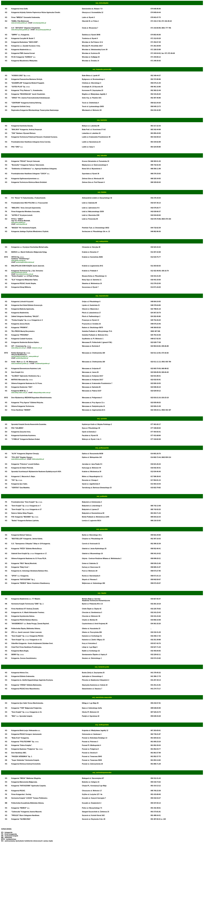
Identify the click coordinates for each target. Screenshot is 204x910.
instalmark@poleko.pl (42, 363)
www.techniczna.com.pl (19, 272)
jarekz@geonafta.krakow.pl (25, 262)
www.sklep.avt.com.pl (18, 348)
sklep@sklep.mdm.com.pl (41, 392)
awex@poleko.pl (21, 224)
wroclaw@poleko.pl (39, 23)
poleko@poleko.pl (22, 358)
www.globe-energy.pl (18, 260)
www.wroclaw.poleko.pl (19, 23)
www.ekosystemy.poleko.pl (20, 29)
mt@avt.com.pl (37, 348)
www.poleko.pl (34, 356)
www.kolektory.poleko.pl (19, 356)
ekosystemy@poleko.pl (43, 29)
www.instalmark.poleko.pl (19, 363)
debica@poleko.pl (38, 459)
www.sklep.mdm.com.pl (19, 392)
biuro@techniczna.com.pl (24, 274)
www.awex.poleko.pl (18, 222)
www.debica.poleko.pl (18, 459)
